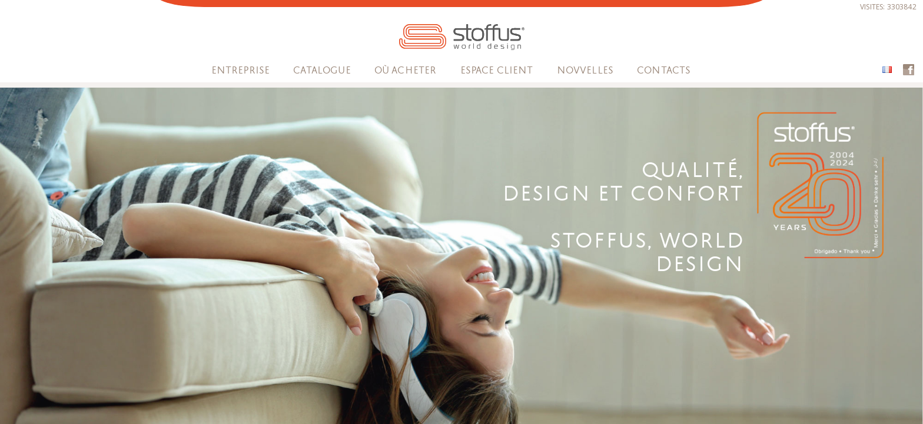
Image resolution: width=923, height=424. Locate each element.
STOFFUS (461, 37)
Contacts (663, 70)
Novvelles (585, 70)
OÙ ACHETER (405, 70)
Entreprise (240, 70)
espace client (496, 70)
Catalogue (321, 70)
